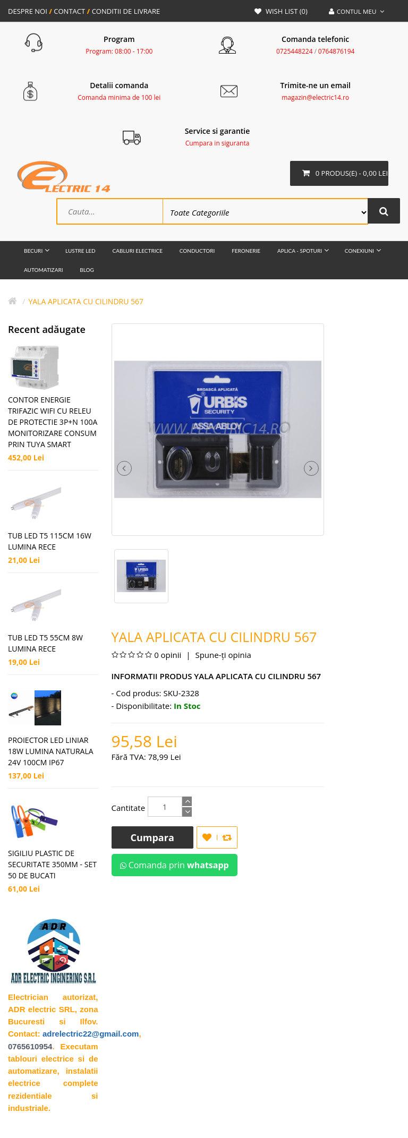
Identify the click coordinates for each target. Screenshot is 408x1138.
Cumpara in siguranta (217, 143)
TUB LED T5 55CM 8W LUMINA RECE (45, 644)
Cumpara (152, 838)
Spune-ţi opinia (222, 656)
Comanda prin (174, 866)
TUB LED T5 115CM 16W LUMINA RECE (49, 542)
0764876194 (336, 51)
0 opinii (167, 656)
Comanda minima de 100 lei (119, 97)
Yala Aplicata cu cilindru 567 (85, 302)
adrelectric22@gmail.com (90, 1034)
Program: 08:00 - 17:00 (119, 51)
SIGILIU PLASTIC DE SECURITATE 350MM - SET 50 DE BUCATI (52, 865)
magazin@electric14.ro (315, 97)
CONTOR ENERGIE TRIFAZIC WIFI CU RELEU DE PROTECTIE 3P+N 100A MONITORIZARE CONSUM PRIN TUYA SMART (52, 423)
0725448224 (294, 51)
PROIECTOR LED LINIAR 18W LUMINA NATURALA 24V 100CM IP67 (51, 752)
